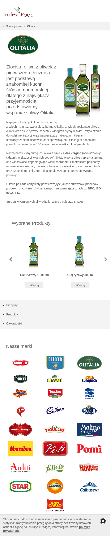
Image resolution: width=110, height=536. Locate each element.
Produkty (12, 314)
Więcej (34, 285)
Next (105, 259)
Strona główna (14, 26)
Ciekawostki (14, 323)
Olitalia (31, 26)
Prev (10, 259)
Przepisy (12, 305)
